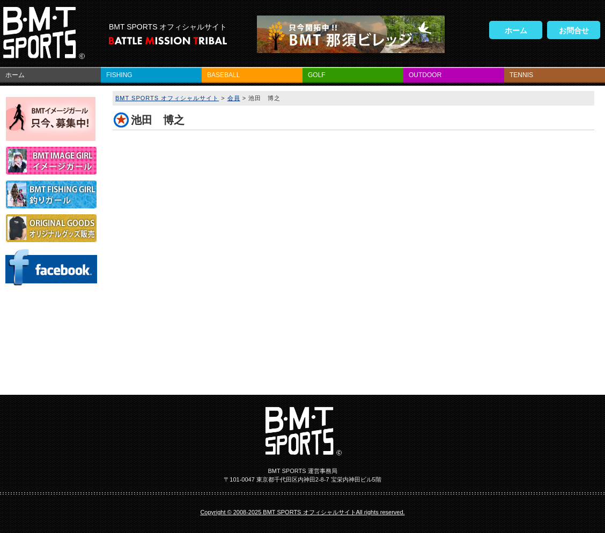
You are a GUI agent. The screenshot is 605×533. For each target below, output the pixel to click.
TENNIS (521, 75)
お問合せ (574, 30)
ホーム (516, 30)
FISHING (119, 75)
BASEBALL (223, 75)
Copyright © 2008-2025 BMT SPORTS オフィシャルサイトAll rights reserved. (302, 512)
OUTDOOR (425, 75)
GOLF (317, 75)
